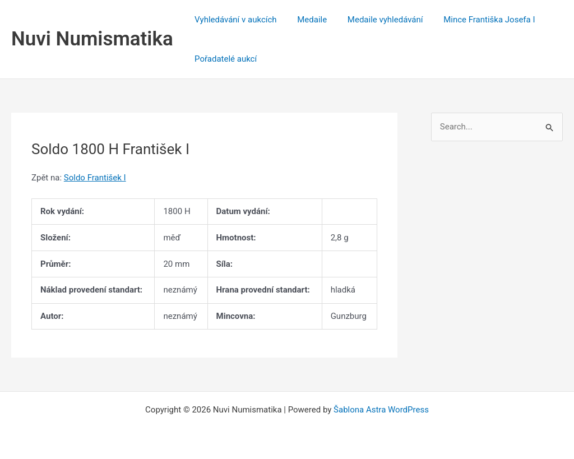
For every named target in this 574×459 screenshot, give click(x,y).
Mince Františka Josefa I (476, 20)
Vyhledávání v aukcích (234, 20)
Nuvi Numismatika (92, 38)
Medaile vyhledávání (376, 20)
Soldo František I (95, 178)
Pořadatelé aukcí (224, 59)
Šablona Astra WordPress (381, 410)
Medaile (306, 20)
